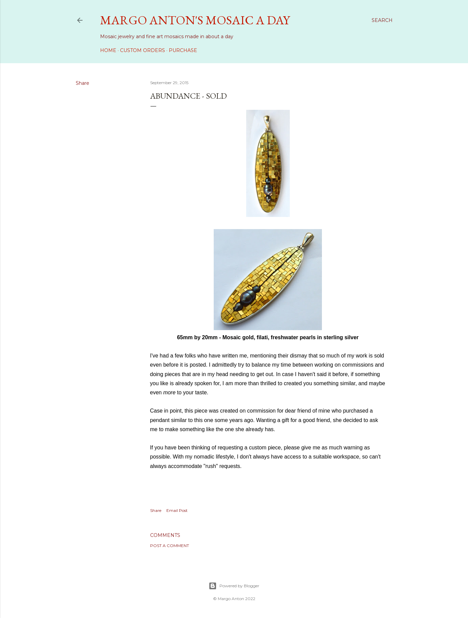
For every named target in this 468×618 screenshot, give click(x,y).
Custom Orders (142, 50)
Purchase (183, 50)
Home (108, 50)
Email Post (177, 510)
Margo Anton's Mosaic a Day (195, 20)
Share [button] (82, 83)
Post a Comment (169, 545)
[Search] (382, 20)
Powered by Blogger (234, 586)
